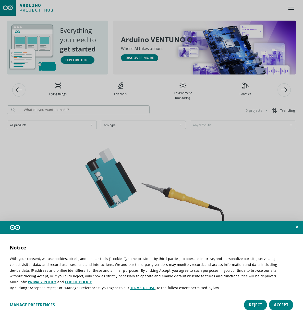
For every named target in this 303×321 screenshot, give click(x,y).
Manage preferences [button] (32, 305)
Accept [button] (281, 305)
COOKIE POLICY (78, 282)
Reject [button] (255, 305)
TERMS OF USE (142, 287)
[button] (297, 227)
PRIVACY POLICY (42, 282)
